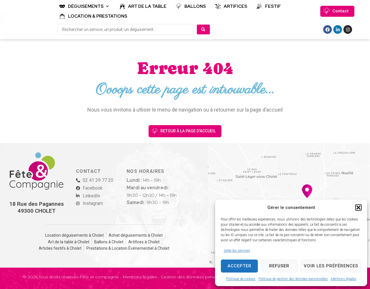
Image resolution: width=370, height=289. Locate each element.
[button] (358, 207)
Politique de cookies (241, 279)
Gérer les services (237, 251)
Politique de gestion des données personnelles (293, 279)
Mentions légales (343, 279)
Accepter (239, 265)
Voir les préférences (331, 265)
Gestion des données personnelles (196, 276)
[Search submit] (203, 29)
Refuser (279, 265)
